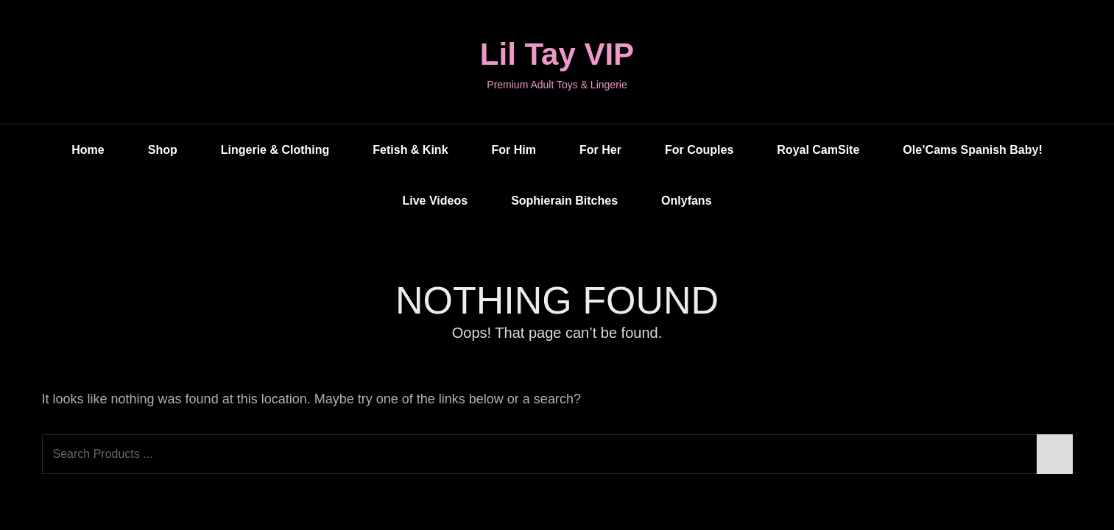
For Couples (699, 150)
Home (87, 150)
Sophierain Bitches (564, 200)
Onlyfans (686, 200)
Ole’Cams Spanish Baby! (972, 150)
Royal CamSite (818, 150)
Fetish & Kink (410, 150)
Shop (162, 150)
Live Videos (435, 200)
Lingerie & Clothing (275, 150)
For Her (600, 150)
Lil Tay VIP (557, 54)
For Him (514, 150)
